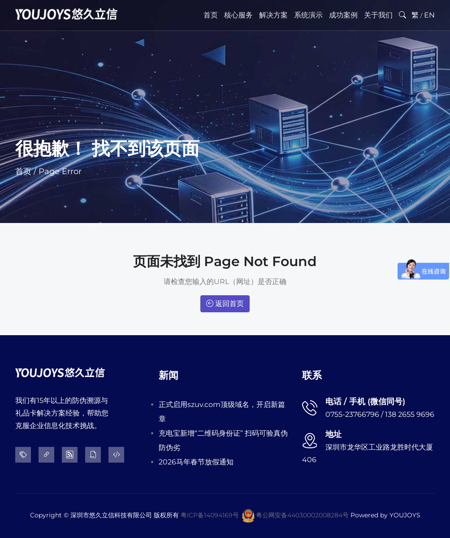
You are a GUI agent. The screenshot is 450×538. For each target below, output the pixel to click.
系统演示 (308, 15)
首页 (210, 15)
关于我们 (378, 15)
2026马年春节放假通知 (196, 462)
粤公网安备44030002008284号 (302, 515)
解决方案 (273, 15)
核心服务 (238, 15)
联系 (312, 375)
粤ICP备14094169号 (210, 515)
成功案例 (343, 15)
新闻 (168, 375)
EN (429, 15)
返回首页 (225, 303)
